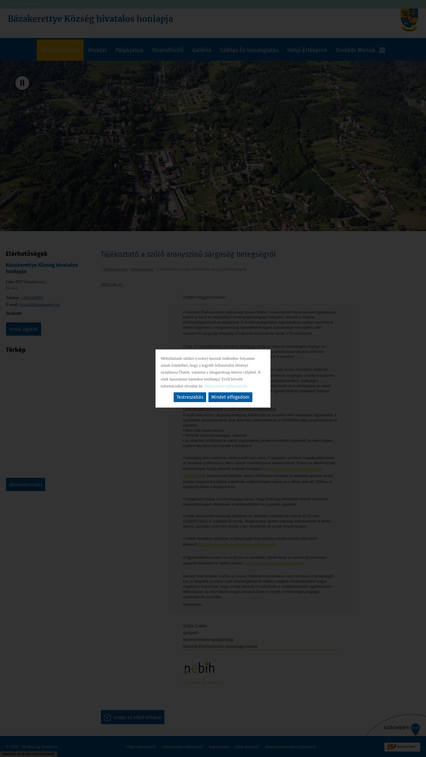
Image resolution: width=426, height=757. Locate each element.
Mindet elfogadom (230, 397)
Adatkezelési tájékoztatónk (225, 386)
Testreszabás (189, 397)
